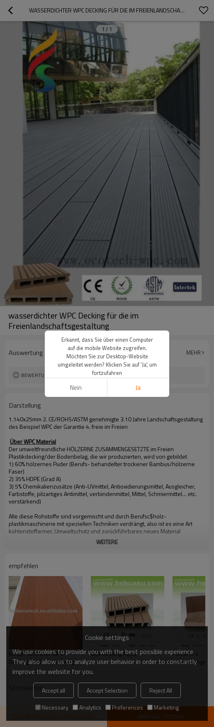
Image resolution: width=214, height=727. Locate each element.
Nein (76, 387)
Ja (138, 387)
